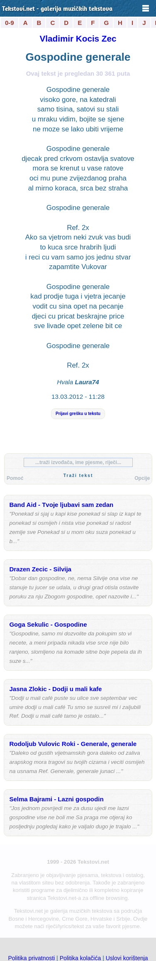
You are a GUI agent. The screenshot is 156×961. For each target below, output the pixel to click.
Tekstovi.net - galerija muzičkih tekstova (57, 9)
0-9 (9, 22)
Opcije (142, 478)
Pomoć (15, 478)
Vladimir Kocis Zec (78, 38)
